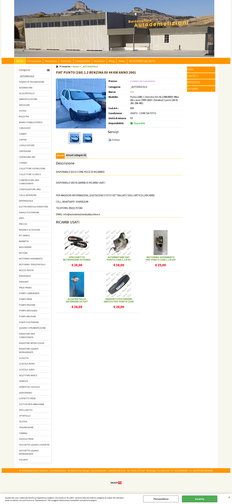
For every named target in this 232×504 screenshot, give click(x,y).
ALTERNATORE (26, 88)
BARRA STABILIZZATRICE (31, 123)
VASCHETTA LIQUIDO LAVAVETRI (34, 446)
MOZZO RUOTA (26, 271)
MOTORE (23, 254)
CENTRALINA (25, 152)
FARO (21, 219)
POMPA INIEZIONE (27, 317)
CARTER (23, 140)
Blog (107, 61)
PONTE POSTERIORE (29, 323)
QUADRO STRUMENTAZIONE (32, 329)
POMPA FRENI (25, 300)
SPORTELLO (25, 417)
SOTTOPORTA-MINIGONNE (31, 405)
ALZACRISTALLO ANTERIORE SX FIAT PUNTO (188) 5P (77, 301)
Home (19, 61)
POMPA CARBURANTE (29, 294)
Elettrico (64, 61)
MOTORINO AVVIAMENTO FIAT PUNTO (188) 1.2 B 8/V (161, 259)
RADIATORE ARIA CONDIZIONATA (27, 337)
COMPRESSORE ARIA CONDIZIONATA (29, 183)
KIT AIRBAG (24, 236)
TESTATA (23, 422)
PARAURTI (24, 283)
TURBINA (23, 434)
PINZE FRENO (25, 288)
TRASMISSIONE (26, 428)
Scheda (60, 156)
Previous (58, 105)
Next (104, 105)
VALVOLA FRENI (26, 440)
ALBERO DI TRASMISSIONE (31, 83)
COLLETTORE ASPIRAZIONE (32, 169)
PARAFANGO (25, 277)
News (117, 61)
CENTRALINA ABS (27, 158)
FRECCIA (23, 225)
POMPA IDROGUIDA (28, 312)
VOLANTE (23, 461)
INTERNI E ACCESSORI (29, 231)
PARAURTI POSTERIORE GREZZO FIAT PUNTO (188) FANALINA (119, 301)
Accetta (199, 499)
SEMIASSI (23, 382)
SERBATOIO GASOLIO (29, 388)
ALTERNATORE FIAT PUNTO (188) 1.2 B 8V (119, 259)
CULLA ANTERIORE (28, 196)
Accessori (95, 61)
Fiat (132, 93)
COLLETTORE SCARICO (30, 175)
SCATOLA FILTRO (27, 365)
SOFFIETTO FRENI (27, 399)
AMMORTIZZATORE (28, 100)
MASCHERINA (25, 248)
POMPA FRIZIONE (27, 306)
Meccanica (49, 61)
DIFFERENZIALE (26, 202)
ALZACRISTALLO (27, 94)
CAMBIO (23, 135)
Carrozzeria (33, 61)
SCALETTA (24, 359)
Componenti (79, 61)
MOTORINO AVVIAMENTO (31, 259)
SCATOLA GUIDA (27, 370)
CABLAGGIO (25, 129)
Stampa (116, 141)
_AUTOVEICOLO (26, 77)
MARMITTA (24, 242)
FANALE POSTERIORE (29, 213)
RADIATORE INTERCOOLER (31, 344)
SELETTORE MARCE (28, 376)
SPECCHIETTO (26, 411)
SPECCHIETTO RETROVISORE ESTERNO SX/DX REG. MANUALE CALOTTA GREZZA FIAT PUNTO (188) (76, 259)
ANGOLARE (24, 106)
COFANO (23, 164)
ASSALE (23, 112)
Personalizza (161, 499)
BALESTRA (24, 117)
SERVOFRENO (25, 394)
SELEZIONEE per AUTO (136, 61)
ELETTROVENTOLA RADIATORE (33, 207)
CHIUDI (229, 497)
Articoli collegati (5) (76, 156)
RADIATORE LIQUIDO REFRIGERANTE (29, 352)
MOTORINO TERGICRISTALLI (32, 265)
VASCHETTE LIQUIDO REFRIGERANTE (29, 453)
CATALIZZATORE (27, 146)
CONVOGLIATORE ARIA (30, 190)
